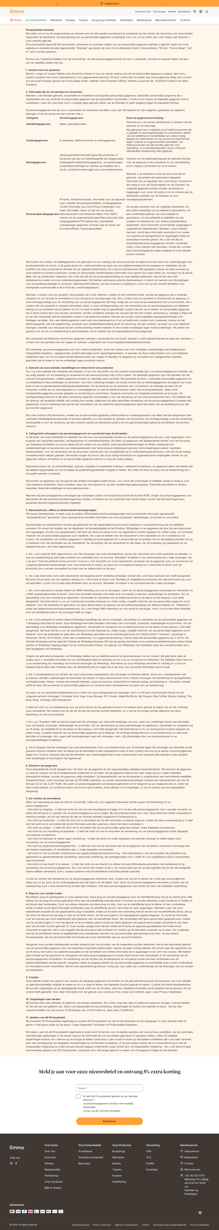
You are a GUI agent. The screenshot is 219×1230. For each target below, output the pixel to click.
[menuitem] (143, 11)
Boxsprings (118, 1151)
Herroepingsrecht (79, 1224)
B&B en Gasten (53, 1187)
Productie (50, 1157)
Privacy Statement (101, 1224)
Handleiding (119, 1181)
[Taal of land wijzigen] (203, 1212)
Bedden (116, 1163)
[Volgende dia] (162, 3)
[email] (109, 1088)
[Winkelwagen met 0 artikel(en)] (207, 11)
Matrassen (118, 1157)
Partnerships (52, 1175)
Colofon (145, 1224)
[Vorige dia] (56, 3)
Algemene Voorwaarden (125, 1224)
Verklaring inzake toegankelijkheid (169, 1224)
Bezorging (84, 1163)
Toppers (117, 1169)
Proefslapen (85, 1151)
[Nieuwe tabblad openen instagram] (11, 1164)
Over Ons (50, 1151)
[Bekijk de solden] (109, 3)
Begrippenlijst (52, 1169)
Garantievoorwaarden (90, 1157)
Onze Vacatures (54, 1181)
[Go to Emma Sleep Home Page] (17, 11)
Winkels (49, 1163)
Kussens (117, 1175)
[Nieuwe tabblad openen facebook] (16, 1164)
